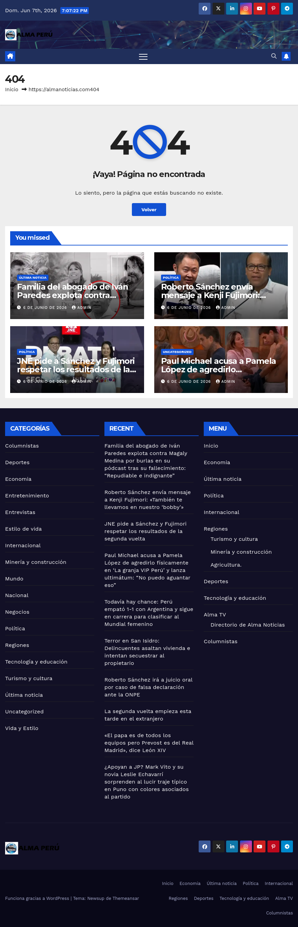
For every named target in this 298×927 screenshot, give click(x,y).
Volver (149, 209)
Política (171, 277)
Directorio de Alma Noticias (248, 625)
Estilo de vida (23, 529)
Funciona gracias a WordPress (38, 898)
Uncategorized (177, 352)
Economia (18, 479)
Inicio (11, 89)
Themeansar (126, 898)
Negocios (17, 612)
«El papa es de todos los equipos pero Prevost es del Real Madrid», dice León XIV (149, 742)
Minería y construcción (35, 562)
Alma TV (215, 614)
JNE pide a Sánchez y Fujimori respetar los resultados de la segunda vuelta (76, 369)
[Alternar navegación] (143, 56)
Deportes (17, 462)
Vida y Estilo (21, 728)
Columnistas (22, 445)
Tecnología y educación (36, 661)
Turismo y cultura (29, 678)
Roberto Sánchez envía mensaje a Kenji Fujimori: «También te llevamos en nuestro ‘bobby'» (147, 499)
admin (81, 307)
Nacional (16, 595)
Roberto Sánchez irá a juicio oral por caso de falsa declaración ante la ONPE (148, 687)
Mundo (14, 578)
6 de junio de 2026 (46, 307)
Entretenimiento (27, 495)
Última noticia (32, 277)
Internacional (23, 545)
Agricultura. (226, 564)
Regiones (17, 645)
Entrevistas (20, 512)
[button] (274, 56)
